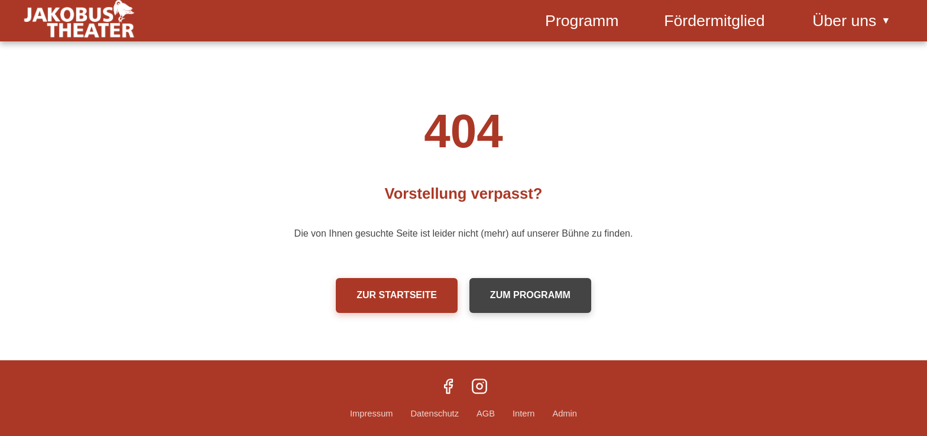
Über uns (851, 21)
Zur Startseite (396, 295)
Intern (523, 413)
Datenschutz (435, 413)
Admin (564, 413)
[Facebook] (448, 387)
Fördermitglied (714, 21)
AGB (486, 413)
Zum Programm (530, 295)
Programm (581, 21)
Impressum (371, 413)
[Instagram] (479, 387)
